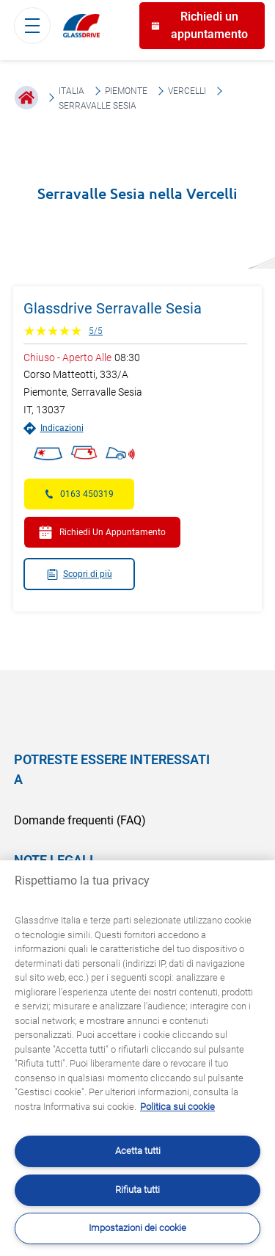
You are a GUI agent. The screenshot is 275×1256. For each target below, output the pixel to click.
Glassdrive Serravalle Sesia (112, 308)
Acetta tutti (138, 1150)
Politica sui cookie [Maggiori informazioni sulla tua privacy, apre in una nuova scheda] (177, 1106)
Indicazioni (53, 428)
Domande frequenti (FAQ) (80, 820)
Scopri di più (79, 574)
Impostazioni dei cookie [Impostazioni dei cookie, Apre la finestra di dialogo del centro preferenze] (137, 1227)
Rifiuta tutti (137, 1189)
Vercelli (187, 91)
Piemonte (126, 91)
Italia (71, 91)
